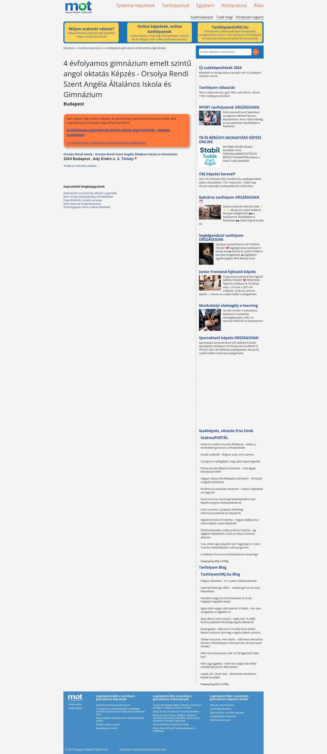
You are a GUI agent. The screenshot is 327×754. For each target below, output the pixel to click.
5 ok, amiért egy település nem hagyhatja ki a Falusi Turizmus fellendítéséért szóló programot (230, 545)
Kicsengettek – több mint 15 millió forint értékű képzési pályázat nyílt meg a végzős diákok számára (230, 630)
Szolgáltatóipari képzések (223, 716)
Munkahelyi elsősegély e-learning (228, 305)
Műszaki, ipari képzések (222, 705)
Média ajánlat (75, 708)
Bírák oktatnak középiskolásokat (82, 204)
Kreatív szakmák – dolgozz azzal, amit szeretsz (227, 454)
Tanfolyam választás (217, 87)
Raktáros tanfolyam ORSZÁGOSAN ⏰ (229, 199)
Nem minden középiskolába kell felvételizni (88, 196)
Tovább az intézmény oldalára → (81, 165)
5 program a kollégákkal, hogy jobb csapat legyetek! (230, 461)
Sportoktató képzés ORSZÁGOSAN (229, 337)
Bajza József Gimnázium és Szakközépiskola (176, 711)
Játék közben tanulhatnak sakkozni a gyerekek (90, 193)
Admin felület (75, 704)
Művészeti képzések (220, 720)
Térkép (129, 159)
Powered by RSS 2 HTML (215, 561)
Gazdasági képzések (220, 709)
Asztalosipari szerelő (106, 728)
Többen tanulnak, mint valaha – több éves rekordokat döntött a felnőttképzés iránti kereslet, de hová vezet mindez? (232, 643)
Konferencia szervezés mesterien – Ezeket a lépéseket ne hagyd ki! (232, 490)
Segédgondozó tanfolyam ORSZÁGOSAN (221, 237)
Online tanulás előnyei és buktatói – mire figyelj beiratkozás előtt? (228, 470)
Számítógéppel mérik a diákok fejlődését (86, 207)
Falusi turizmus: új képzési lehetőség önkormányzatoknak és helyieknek (222, 511)
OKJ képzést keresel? (217, 174)
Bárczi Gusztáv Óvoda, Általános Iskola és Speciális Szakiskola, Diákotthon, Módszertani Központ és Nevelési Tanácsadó (176, 718)
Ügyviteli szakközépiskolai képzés (113, 705)
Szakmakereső (202, 17)
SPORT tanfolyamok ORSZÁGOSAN (229, 107)
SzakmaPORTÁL (214, 437)
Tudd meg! (224, 17)
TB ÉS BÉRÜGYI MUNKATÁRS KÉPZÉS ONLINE (230, 139)
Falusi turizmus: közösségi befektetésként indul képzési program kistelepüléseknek (228, 500)
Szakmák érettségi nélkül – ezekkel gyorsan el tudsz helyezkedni (230, 589)
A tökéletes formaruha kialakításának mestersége (229, 554)
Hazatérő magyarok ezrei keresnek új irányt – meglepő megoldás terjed (227, 599)
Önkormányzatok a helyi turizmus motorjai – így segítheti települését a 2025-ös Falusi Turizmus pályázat (228, 533)
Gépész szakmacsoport (108, 724)
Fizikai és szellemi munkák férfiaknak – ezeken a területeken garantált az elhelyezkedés (228, 446)
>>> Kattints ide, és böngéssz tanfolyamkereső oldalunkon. (127, 136)
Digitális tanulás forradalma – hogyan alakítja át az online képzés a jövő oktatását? (230, 521)
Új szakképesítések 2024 (220, 67)
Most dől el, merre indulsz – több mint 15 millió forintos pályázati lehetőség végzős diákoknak (228, 620)
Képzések (68, 48)
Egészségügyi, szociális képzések (227, 712)
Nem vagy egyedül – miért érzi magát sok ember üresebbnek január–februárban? (229, 665)
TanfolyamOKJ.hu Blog (220, 574)
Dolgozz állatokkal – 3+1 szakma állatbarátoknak (229, 581)
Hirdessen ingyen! (250, 17)
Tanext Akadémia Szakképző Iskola (171, 724)
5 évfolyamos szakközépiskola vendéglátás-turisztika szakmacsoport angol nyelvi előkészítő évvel (120, 711)
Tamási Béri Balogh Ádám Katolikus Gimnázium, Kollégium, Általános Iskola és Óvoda (177, 706)
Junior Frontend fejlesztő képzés (227, 271)
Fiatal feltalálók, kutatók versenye (82, 200)
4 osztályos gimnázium (90, 48)
